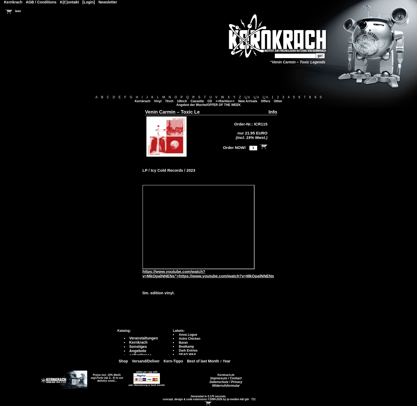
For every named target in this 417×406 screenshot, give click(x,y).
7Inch (169, 101)
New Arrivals (247, 101)
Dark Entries (188, 350)
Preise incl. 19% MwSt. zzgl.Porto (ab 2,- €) (106, 376)
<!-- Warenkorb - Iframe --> (208, 403)
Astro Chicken (189, 338)
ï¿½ (247, 97)
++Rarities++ (225, 101)
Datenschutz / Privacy (226, 382)
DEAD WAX (187, 354)
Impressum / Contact (226, 378)
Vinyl (157, 101)
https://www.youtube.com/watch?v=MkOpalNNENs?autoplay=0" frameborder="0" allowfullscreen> (198, 227)
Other (278, 101)
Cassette (197, 101)
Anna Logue (188, 335)
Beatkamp (186, 346)
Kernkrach (142, 101)
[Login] (88, 2)
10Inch (182, 101)
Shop (123, 361)
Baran (183, 342)
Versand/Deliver (146, 361)
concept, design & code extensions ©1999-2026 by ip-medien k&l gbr (206, 399)
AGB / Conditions (41, 2)
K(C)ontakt (69, 2)
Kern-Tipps (173, 361)
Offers (265, 101)
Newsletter (108, 2)
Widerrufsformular (226, 386)
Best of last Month (203, 361)
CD (209, 101)
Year (227, 361)
